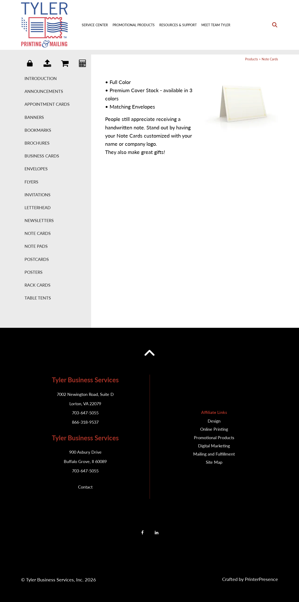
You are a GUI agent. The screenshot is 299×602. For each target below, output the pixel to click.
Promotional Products (134, 25)
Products (251, 59)
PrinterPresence (261, 579)
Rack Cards (37, 285)
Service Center (95, 25)
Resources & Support (178, 25)
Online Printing (214, 429)
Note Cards (38, 233)
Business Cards (42, 155)
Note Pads (36, 246)
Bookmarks (38, 130)
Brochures (37, 143)
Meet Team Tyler (215, 25)
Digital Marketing (214, 445)
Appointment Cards (47, 104)
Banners (34, 117)
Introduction (41, 78)
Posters (34, 272)
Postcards (37, 259)
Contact (85, 486)
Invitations (37, 194)
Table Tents (38, 297)
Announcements (44, 91)
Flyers (31, 181)
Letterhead (38, 207)
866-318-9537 (85, 422)
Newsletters (39, 220)
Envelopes (36, 168)
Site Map (214, 462)
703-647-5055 (85, 412)
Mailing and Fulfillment (214, 453)
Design (214, 420)
